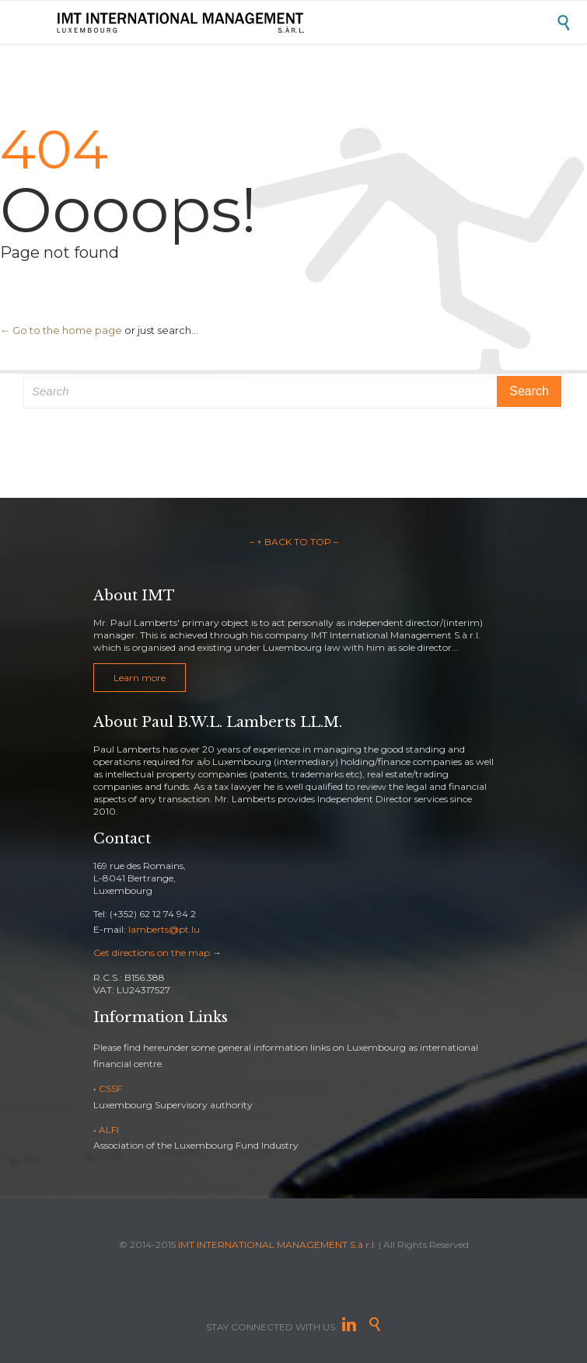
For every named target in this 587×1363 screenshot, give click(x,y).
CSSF (110, 1088)
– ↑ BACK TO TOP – (294, 542)
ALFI (109, 1129)
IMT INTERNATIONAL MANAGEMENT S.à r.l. (277, 1244)
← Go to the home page (61, 330)
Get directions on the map (151, 952)
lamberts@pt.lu (164, 929)
